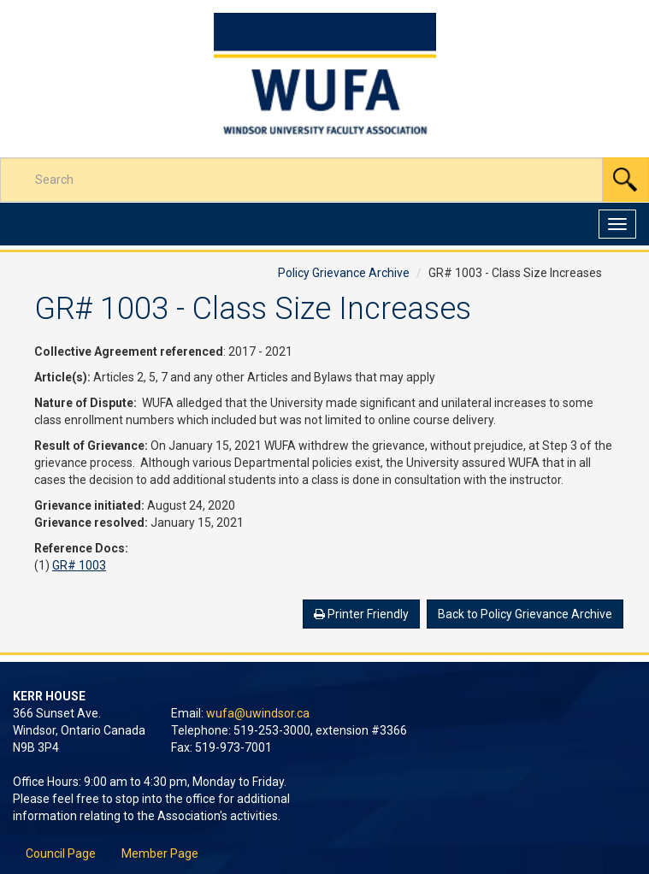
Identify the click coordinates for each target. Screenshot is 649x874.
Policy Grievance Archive (344, 273)
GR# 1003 (79, 565)
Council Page (61, 853)
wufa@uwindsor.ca (258, 713)
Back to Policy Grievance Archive (525, 614)
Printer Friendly (361, 614)
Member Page (159, 853)
